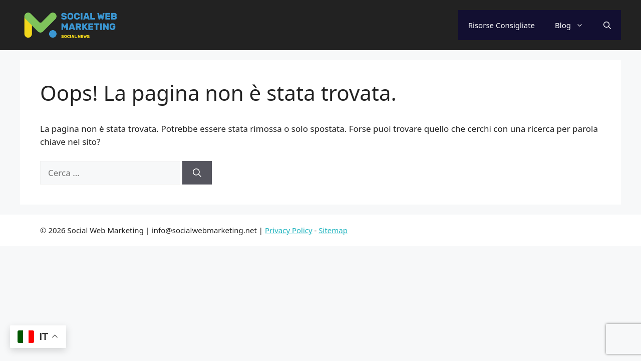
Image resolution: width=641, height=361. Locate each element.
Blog (574, 25)
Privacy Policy (288, 230)
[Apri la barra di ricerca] (607, 25)
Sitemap (333, 230)
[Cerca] (197, 173)
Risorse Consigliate (501, 25)
